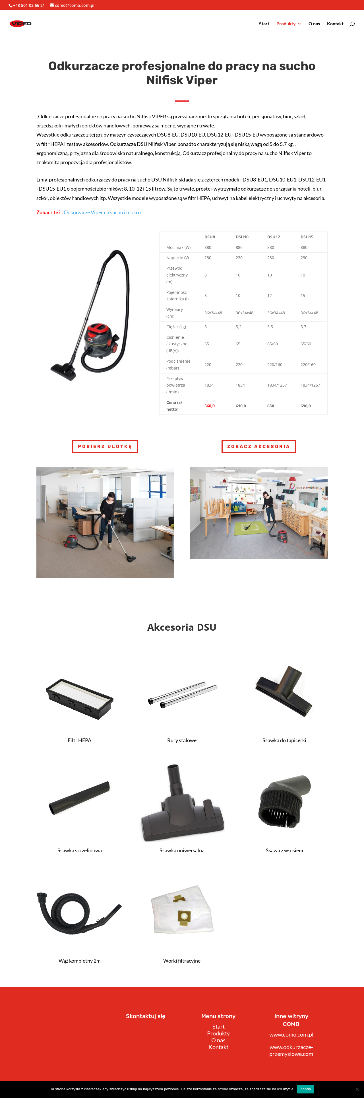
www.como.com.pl (291, 1034)
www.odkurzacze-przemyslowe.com (291, 1050)
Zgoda (305, 1089)
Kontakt (335, 24)
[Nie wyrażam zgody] (357, 1089)
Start (264, 24)
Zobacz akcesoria (258, 446)
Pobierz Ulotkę (105, 446)
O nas (314, 24)
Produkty (286, 24)
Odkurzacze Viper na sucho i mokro (102, 212)
